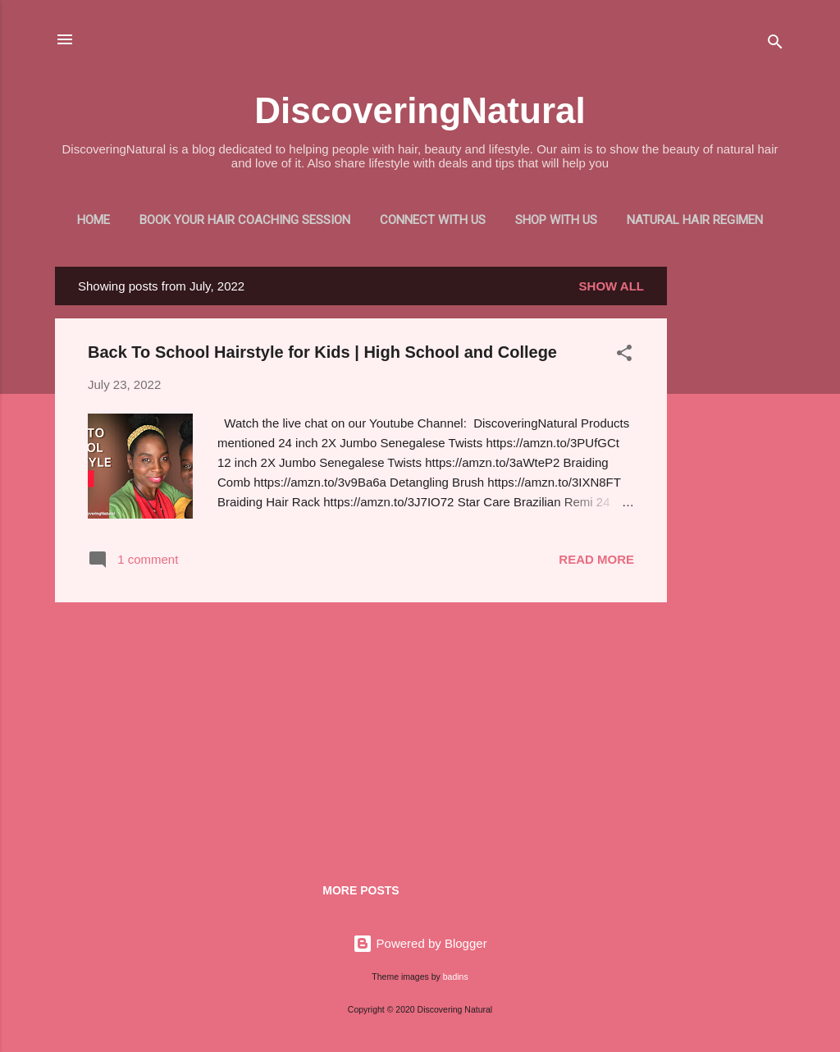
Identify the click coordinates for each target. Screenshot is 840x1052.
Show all (611, 286)
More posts (360, 890)
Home (93, 220)
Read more (596, 559)
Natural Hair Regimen (695, 220)
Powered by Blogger (419, 943)
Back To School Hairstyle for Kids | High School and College (322, 352)
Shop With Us (556, 220)
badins (455, 976)
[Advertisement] (732, 513)
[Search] (775, 45)
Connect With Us (433, 220)
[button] (624, 355)
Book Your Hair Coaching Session (244, 220)
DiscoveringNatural (419, 110)
